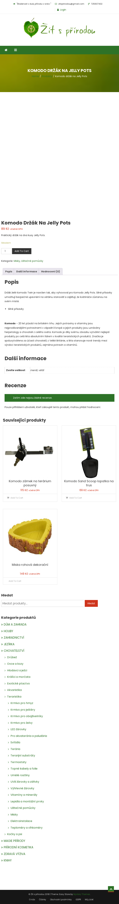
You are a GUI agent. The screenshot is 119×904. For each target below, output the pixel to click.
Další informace (26, 271)
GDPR (78, 899)
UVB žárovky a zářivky (25, 782)
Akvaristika (14, 690)
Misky (17, 261)
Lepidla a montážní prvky (27, 801)
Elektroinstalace (21, 821)
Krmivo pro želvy (22, 723)
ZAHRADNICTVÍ (14, 638)
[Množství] (6, 251)
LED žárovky (18, 729)
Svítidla (15, 742)
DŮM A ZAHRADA (15, 624)
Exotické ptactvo (18, 683)
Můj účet (89, 899)
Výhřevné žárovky (22, 788)
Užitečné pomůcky (32, 261)
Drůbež (12, 657)
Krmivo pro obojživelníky (27, 716)
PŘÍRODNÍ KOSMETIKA (18, 847)
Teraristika (14, 697)
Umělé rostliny (20, 775)
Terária (15, 749)
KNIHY (8, 860)
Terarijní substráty (23, 755)
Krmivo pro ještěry (23, 710)
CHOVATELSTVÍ (14, 651)
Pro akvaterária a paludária (29, 736)
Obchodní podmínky (61, 899)
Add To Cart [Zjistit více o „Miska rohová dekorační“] (15, 581)
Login (63, 9)
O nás (32, 899)
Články (42, 899)
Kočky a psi (14, 834)
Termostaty (18, 762)
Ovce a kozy (15, 664)
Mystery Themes (81, 894)
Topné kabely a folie (24, 769)
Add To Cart (22, 251)
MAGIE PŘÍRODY (14, 841)
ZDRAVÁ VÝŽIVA (14, 854)
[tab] (9, 271)
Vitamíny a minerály (24, 795)
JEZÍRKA (9, 644)
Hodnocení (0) (50, 271)
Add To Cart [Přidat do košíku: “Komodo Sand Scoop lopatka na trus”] (75, 497)
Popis (8, 271)
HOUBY (8, 631)
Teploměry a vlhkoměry (27, 828)
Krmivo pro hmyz (22, 703)
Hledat (91, 603)
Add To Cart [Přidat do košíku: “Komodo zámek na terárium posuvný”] (17, 497)
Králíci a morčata (18, 677)
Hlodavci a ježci (17, 670)
